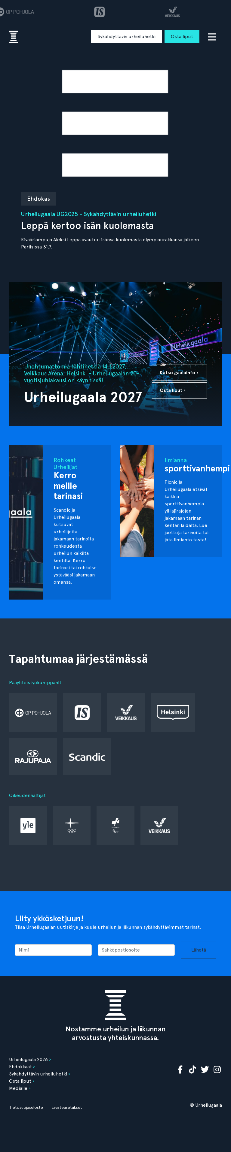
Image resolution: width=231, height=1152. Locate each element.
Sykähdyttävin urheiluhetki (126, 36)
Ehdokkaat (20, 1066)
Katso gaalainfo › (179, 372)
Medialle (18, 1088)
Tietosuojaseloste (26, 1107)
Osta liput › (173, 390)
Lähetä (198, 950)
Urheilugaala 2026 (28, 1059)
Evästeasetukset (66, 1107)
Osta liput (182, 36)
